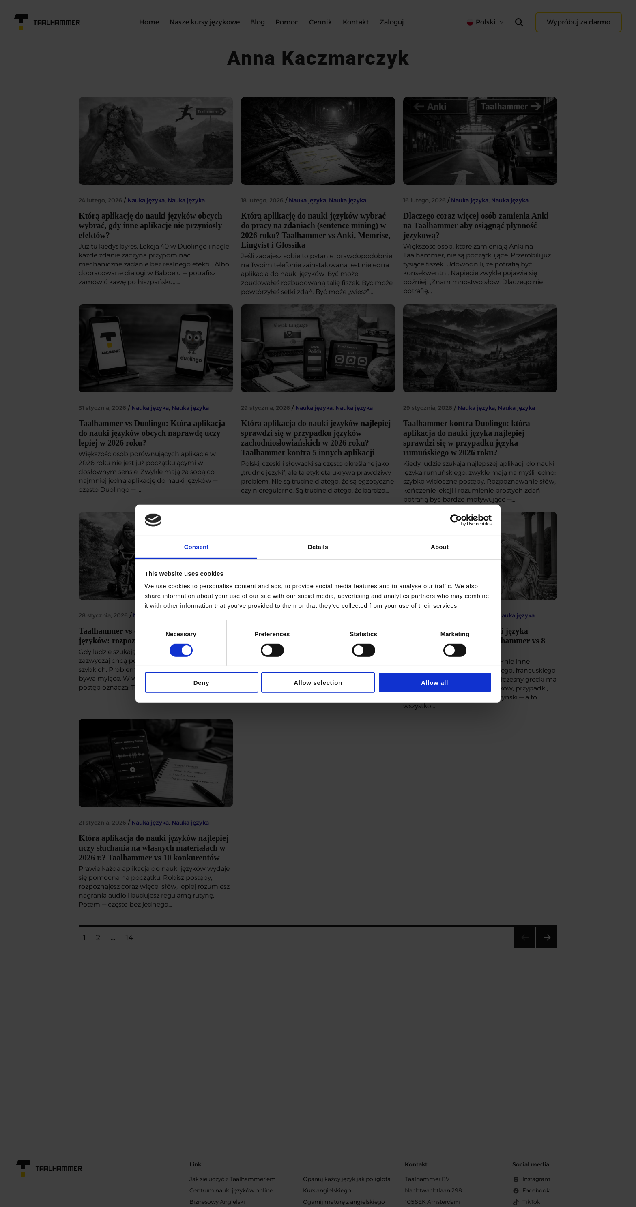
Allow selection (318, 682)
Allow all (434, 682)
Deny (201, 682)
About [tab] (440, 546)
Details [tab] (318, 546)
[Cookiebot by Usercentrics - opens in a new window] (456, 520)
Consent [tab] (196, 546)
